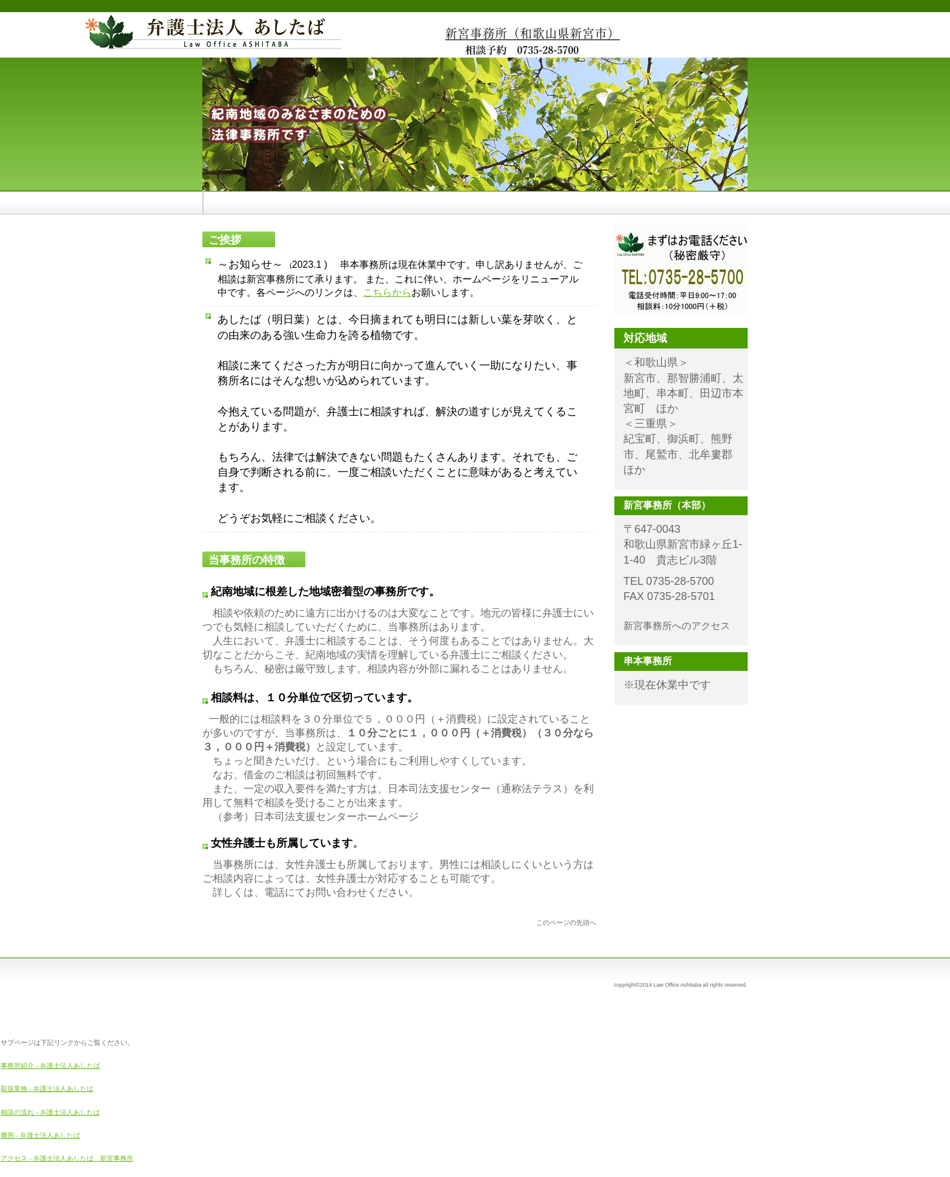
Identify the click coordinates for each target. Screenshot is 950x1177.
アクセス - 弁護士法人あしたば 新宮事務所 (67, 1158)
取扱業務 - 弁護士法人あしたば (47, 1088)
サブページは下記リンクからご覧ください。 (67, 1042)
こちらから (387, 292)
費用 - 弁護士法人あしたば (40, 1135)
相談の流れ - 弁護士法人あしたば (50, 1112)
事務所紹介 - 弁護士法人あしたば (50, 1065)
